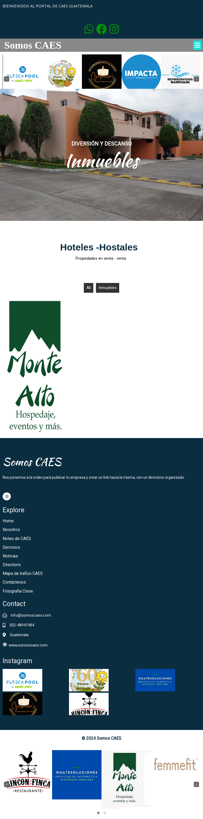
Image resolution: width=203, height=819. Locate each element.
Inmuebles (108, 287)
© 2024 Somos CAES (101, 738)
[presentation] (6, 79)
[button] (98, 813)
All (88, 287)
